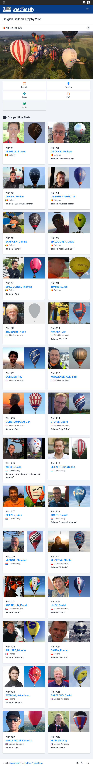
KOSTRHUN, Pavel (16, 605)
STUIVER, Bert (59, 421)
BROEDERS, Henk (15, 331)
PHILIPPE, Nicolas (15, 650)
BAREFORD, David (61, 695)
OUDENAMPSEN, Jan (17, 421)
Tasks (24, 95)
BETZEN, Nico (13, 515)
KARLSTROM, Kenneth (18, 740)
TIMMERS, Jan (59, 286)
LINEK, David (58, 605)
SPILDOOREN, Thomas (18, 286)
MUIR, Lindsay (59, 740)
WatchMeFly (15, 763)
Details (24, 85)
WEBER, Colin (13, 466)
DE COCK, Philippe (61, 151)
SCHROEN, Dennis (16, 241)
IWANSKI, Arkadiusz (17, 695)
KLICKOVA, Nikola (61, 560)
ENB (68, 95)
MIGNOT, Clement (16, 560)
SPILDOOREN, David (62, 241)
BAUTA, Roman (59, 650)
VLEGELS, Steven (15, 151)
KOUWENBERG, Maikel (64, 376)
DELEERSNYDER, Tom (63, 196)
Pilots (24, 105)
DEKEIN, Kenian (14, 196)
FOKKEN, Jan (58, 331)
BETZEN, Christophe (63, 466)
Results (68, 85)
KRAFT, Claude (59, 515)
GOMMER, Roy (13, 376)
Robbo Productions (34, 763)
